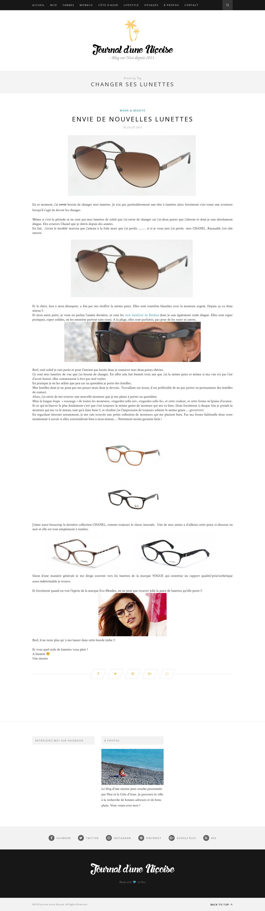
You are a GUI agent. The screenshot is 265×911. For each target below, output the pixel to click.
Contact (191, 5)
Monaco (86, 5)
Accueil (38, 5)
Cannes (68, 5)
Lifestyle (131, 5)
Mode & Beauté (132, 110)
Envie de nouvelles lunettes (132, 119)
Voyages (151, 5)
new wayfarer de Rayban (142, 315)
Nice (53, 5)
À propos (171, 5)
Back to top (221, 904)
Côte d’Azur (108, 5)
